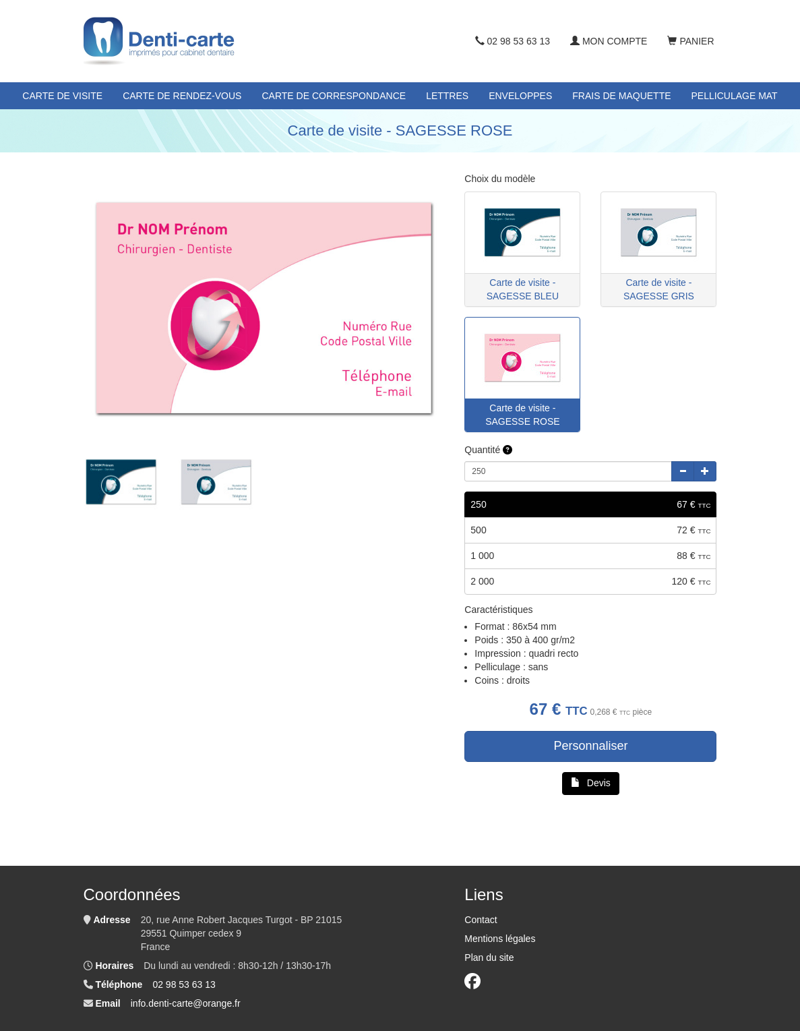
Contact (480, 919)
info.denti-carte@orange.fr (186, 1003)
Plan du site (489, 957)
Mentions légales (499, 938)
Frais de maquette (621, 95)
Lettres (447, 95)
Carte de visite (62, 95)
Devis (591, 782)
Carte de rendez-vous (182, 95)
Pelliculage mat (734, 95)
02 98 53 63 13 (512, 41)
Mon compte (608, 41)
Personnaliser (590, 746)
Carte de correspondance (333, 95)
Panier (690, 41)
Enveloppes (520, 95)
